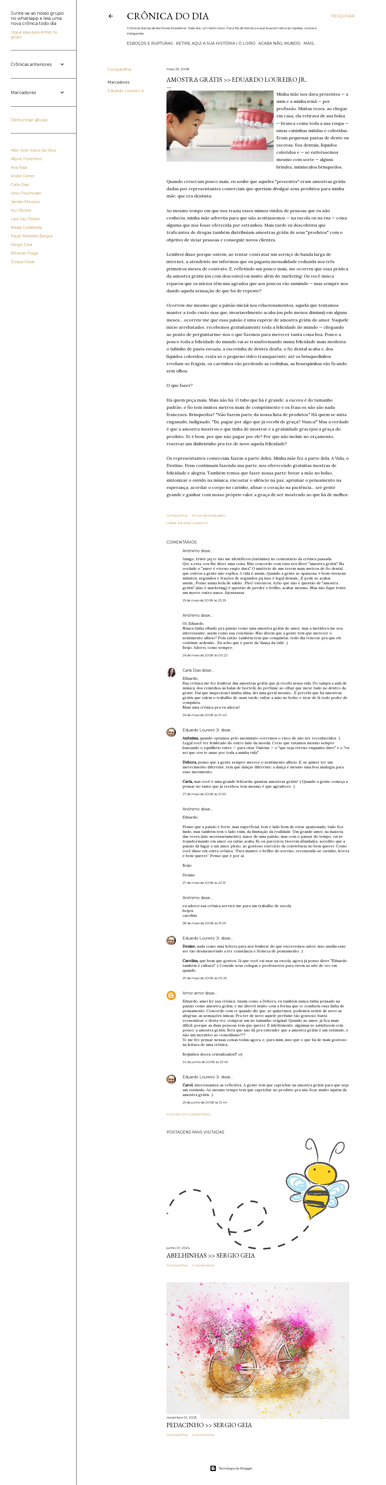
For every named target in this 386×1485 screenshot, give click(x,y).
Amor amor (193, 993)
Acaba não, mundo (279, 43)
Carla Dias (192, 670)
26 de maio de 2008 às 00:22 (205, 655)
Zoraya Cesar (23, 261)
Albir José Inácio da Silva (33, 150)
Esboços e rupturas (150, 43)
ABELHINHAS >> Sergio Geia (210, 1255)
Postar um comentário (188, 1114)
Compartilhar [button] (119, 69)
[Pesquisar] (343, 16)
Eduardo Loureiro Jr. (126, 90)
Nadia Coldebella (26, 227)
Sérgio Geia (21, 244)
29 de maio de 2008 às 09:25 (205, 978)
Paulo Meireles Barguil (32, 236)
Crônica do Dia (168, 16)
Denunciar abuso (29, 119)
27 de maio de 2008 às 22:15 (204, 883)
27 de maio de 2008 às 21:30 (204, 794)
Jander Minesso (25, 201)
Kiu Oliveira (21, 210)
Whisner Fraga (24, 253)
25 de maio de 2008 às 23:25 (204, 600)
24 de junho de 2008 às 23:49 (205, 1062)
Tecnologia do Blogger (231, 1468)
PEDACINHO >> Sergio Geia (209, 1425)
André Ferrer (22, 176)
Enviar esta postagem (209, 515)
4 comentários (203, 1435)
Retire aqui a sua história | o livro (215, 43)
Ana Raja (19, 167)
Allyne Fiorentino (26, 158)
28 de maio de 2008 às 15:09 (204, 923)
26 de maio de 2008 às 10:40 (205, 715)
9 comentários (203, 1265)
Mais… (309, 43)
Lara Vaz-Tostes (25, 218)
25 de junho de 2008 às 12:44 (205, 1102)
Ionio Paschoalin (26, 193)
